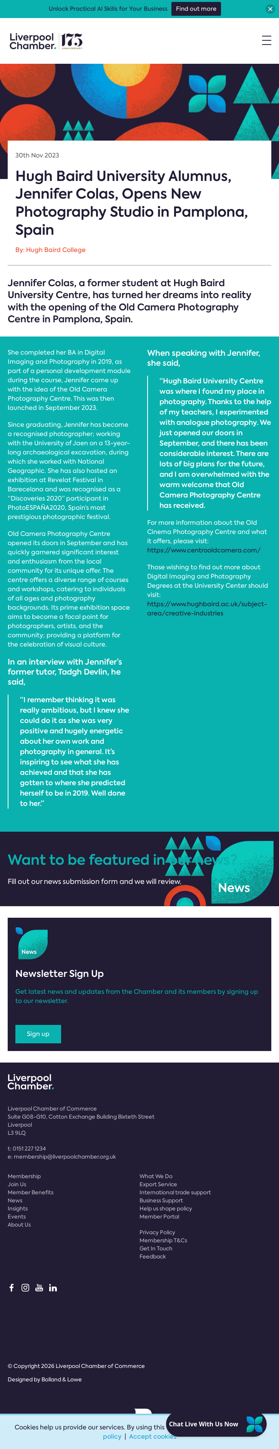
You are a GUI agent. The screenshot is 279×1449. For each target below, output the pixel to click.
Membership (24, 1176)
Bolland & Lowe (62, 1379)
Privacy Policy (157, 1232)
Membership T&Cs (163, 1240)
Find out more (196, 9)
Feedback (153, 1256)
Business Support (161, 1200)
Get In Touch (156, 1248)
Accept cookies (152, 1436)
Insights (18, 1208)
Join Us (17, 1184)
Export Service (158, 1184)
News (15, 1200)
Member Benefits (30, 1192)
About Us (19, 1224)
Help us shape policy (166, 1208)
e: (62, 1156)
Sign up (38, 1034)
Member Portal (159, 1216)
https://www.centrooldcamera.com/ (204, 550)
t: (27, 1148)
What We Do (156, 1176)
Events (17, 1216)
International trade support (175, 1192)
